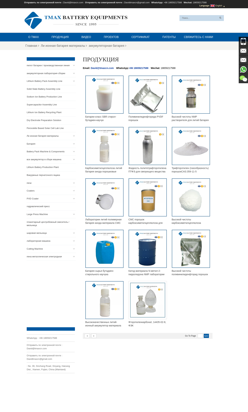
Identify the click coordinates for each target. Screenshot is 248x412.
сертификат (140, 37)
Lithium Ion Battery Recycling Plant (44, 112)
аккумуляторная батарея (107, 45)
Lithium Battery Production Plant (43, 166)
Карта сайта (105, 401)
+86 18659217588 (173, 2)
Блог (184, 401)
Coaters (31, 190)
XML (117, 401)
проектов (111, 37)
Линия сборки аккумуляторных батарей (139, 368)
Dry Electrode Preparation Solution (44, 119)
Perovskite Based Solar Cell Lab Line (45, 127)
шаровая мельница (37, 232)
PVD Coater (33, 198)
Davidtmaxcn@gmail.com (137, 2)
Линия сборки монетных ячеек (134, 372)
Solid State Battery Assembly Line (43, 88)
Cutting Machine (35, 248)
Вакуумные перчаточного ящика (43, 174)
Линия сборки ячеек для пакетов (135, 384)
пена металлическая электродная (44, 256)
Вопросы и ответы (145, 401)
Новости (90, 401)
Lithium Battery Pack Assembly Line (44, 80)
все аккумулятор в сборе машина (44, 158)
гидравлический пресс (38, 206)
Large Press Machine (37, 213)
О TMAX (33, 37)
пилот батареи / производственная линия (48, 65)
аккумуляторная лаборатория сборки (46, 72)
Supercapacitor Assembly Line (42, 104)
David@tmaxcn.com (73, 2)
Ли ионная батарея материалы (64, 45)
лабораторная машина (38, 240)
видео (86, 37)
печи (29, 182)
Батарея (31, 143)
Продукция (60, 37)
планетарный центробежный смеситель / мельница (48, 223)
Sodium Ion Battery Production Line (44, 96)
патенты (169, 37)
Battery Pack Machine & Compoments (46, 151)
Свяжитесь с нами (198, 37)
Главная (32, 45)
